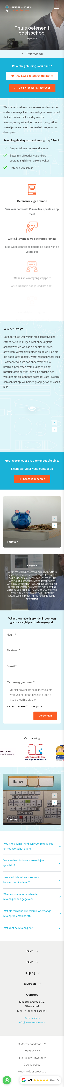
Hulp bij (30, 973)
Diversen (30, 984)
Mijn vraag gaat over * (20, 682)
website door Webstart (32, 1071)
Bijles (29, 951)
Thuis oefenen (34, 53)
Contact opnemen (34, 479)
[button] (54, 422)
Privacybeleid (32, 1051)
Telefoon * (13, 650)
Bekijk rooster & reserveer (34, 88)
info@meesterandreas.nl (32, 1022)
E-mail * (12, 666)
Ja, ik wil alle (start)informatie (34, 76)
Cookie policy (32, 1064)
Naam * (11, 634)
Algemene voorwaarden (32, 1057)
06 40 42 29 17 (32, 1018)
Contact (32, 995)
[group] (32, 522)
